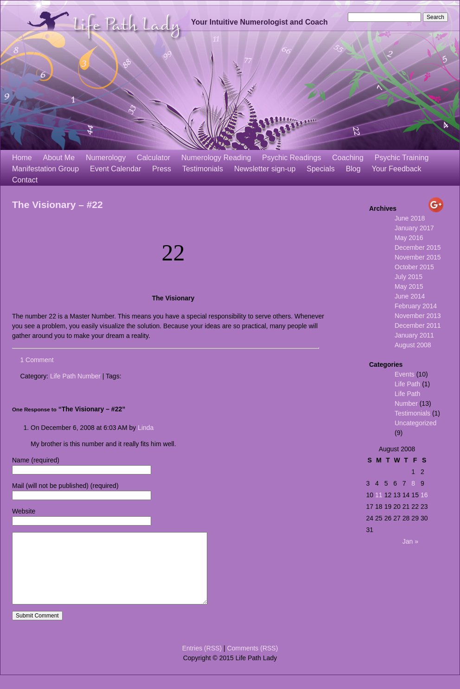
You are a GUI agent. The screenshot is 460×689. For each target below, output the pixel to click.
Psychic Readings (291, 158)
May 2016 (409, 237)
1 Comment (36, 360)
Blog (353, 169)
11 (379, 495)
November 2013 (418, 315)
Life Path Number (75, 376)
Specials (320, 169)
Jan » (410, 541)
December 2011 (418, 325)
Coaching (348, 158)
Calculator (153, 158)
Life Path (407, 384)
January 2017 (414, 228)
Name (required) (35, 460)
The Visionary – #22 (57, 204)
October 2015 (414, 267)
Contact (25, 180)
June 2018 (410, 218)
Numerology (106, 158)
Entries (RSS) (202, 662)
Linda (145, 427)
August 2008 (413, 345)
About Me (59, 158)
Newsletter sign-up (265, 169)
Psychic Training (402, 158)
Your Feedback (397, 169)
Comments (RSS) (252, 662)
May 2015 (409, 286)
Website (23, 511)
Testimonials (202, 169)
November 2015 (418, 257)
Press (161, 169)
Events (405, 374)
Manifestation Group (45, 169)
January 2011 (414, 335)
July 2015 (408, 276)
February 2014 (416, 306)
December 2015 (418, 247)
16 (424, 495)
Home (22, 158)
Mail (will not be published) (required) (65, 485)
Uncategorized (415, 423)
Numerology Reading (216, 158)
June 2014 (410, 296)
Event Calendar (115, 169)
